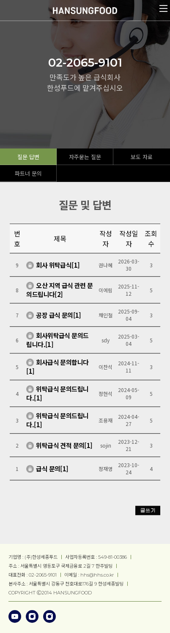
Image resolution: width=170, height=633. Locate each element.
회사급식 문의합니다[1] (57, 369)
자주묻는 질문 (85, 157)
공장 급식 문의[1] (58, 317)
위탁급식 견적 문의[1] (64, 447)
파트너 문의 (28, 173)
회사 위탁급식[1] (58, 267)
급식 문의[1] (52, 471)
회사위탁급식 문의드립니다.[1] (57, 343)
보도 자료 (142, 157)
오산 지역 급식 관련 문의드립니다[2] (59, 293)
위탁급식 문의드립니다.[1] (57, 396)
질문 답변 (28, 157)
